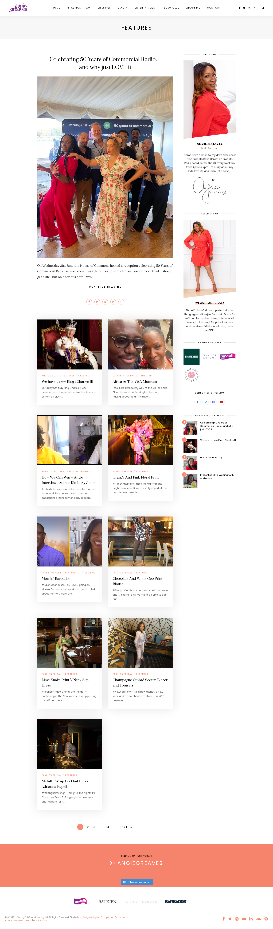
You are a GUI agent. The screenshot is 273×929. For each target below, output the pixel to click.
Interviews (83, 471)
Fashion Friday (122, 471)
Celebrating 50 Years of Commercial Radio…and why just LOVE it (216, 426)
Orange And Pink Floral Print (136, 477)
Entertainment (146, 7)
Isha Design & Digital (88, 917)
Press (21, 920)
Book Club (172, 7)
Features (69, 375)
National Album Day (211, 457)
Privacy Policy (40, 920)
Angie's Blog (50, 375)
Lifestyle (104, 7)
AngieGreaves (140, 863)
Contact (214, 7)
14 (107, 827)
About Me (193, 7)
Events (117, 375)
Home (56, 7)
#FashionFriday (79, 7)
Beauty (123, 7)
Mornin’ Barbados (56, 578)
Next (124, 827)
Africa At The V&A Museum (135, 381)
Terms (28, 920)
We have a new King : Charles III (67, 381)
